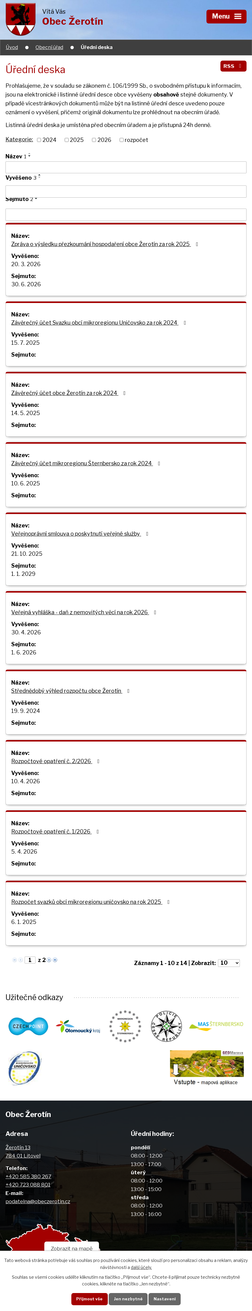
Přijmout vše (89, 1298)
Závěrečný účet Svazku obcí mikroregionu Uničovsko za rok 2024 (99, 322)
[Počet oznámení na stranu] (229, 963)
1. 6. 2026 (23, 652)
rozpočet (136, 140)
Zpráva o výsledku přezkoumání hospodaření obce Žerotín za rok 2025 (106, 244)
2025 (77, 140)
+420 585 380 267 (28, 1176)
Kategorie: (19, 139)
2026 (104, 140)
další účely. (141, 1267)
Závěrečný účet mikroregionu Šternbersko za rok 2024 (87, 463)
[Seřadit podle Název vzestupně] (29, 153)
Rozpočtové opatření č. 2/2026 (56, 761)
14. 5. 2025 (25, 413)
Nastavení (165, 1298)
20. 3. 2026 (26, 264)
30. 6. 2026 (26, 284)
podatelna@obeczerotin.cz (37, 1201)
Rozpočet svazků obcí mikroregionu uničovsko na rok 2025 (91, 902)
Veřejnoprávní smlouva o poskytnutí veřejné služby (81, 533)
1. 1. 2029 (23, 574)
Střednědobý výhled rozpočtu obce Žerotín (71, 691)
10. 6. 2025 (25, 483)
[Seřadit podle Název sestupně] (29, 156)
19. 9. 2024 (25, 711)
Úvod (12, 47)
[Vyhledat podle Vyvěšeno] (126, 191)
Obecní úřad (49, 47)
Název (15, 156)
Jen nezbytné (128, 1298)
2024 (49, 140)
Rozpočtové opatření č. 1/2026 (56, 831)
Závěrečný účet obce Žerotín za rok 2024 (69, 393)
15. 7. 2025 (25, 343)
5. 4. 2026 (24, 851)
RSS (233, 66)
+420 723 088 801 (27, 1184)
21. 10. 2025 (27, 554)
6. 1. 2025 (23, 922)
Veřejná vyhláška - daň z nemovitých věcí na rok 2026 (85, 612)
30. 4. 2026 (26, 632)
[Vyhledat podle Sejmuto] (126, 215)
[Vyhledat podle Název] (126, 167)
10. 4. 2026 (25, 781)
